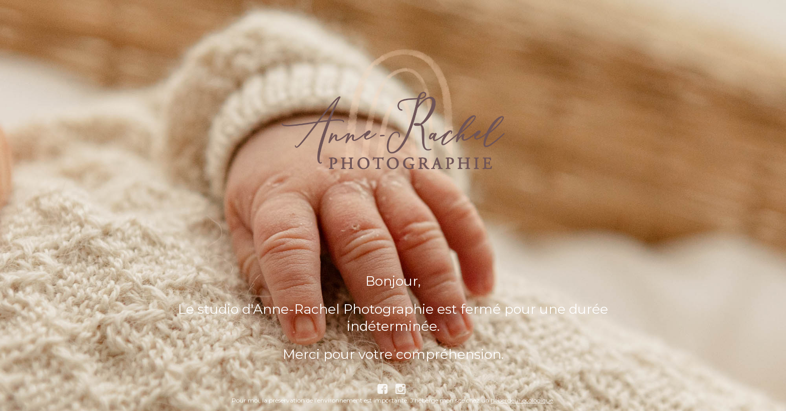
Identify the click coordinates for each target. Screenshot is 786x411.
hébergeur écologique (522, 400)
